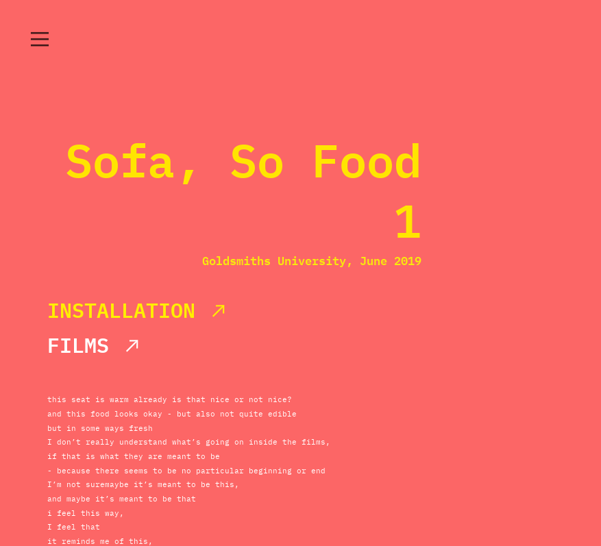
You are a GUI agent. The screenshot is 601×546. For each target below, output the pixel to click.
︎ (39, 39)
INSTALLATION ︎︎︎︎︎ (138, 310)
